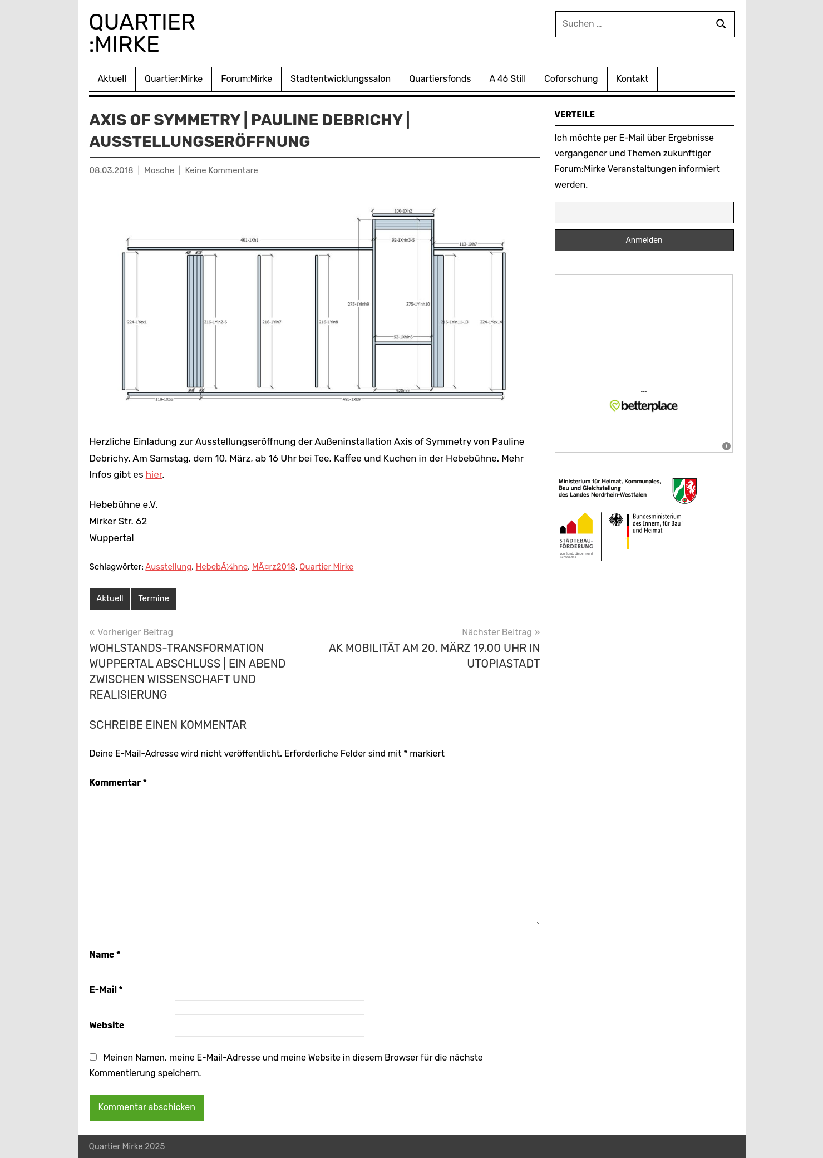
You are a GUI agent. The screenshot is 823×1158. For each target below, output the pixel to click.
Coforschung (571, 78)
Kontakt (633, 78)
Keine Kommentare (221, 170)
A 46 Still (507, 78)
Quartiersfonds (440, 78)
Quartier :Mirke (145, 33)
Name (105, 954)
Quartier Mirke (326, 567)
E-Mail (106, 989)
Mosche (159, 170)
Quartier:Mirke (174, 78)
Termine (153, 598)
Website (107, 1025)
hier (154, 474)
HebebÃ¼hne (222, 567)
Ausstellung (168, 567)
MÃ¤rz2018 (273, 567)
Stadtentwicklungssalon (340, 78)
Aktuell (112, 78)
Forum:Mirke (246, 78)
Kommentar (118, 782)
